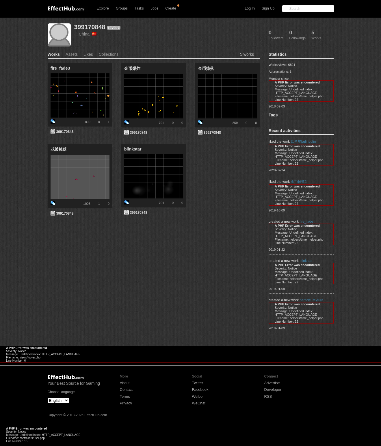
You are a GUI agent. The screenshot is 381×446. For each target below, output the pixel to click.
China (88, 34)
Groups (122, 8)
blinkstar (306, 261)
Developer (272, 389)
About (125, 383)
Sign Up (268, 8)
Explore (103, 8)
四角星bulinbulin (303, 142)
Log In (250, 8)
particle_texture (311, 300)
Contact (126, 389)
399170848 (89, 27)
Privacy (126, 403)
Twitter (197, 383)
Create (170, 8)
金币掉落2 (299, 182)
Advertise (272, 383)
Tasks (139, 8)
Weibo (197, 396)
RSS (268, 396)
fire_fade (306, 222)
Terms (125, 396)
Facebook (200, 389)
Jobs (154, 8)
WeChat (199, 403)
